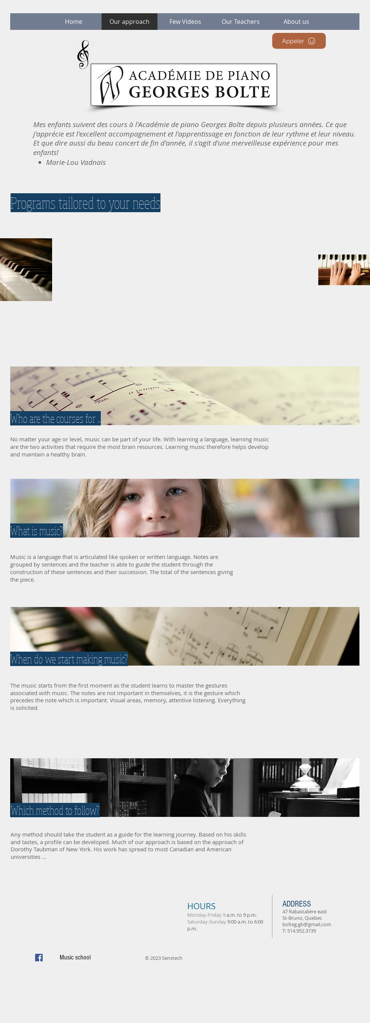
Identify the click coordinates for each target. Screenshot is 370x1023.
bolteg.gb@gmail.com (306, 924)
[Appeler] (299, 41)
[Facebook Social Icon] (39, 957)
